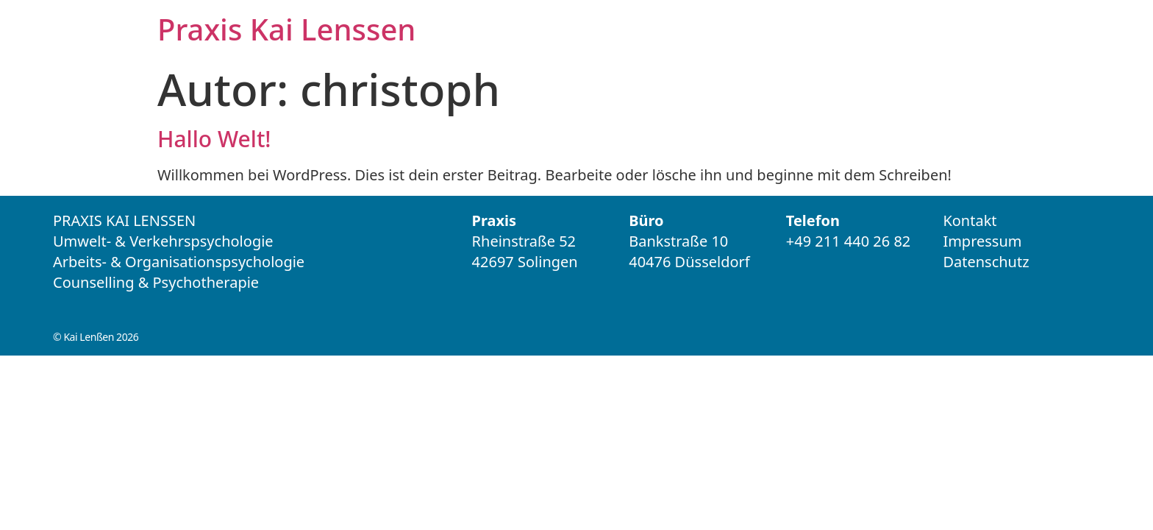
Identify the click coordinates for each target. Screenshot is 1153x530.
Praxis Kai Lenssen (286, 29)
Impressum (982, 241)
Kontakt (969, 220)
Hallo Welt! (214, 139)
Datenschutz (986, 262)
